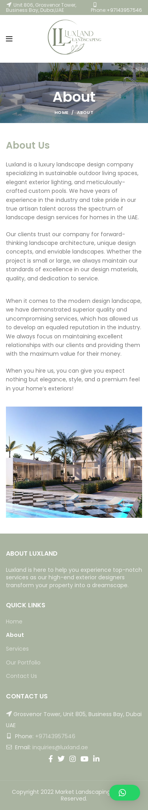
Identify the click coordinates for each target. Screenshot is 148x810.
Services (17, 649)
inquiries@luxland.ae (60, 747)
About (15, 635)
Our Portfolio (23, 662)
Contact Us (21, 676)
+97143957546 (124, 10)
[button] (124, 793)
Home (61, 112)
